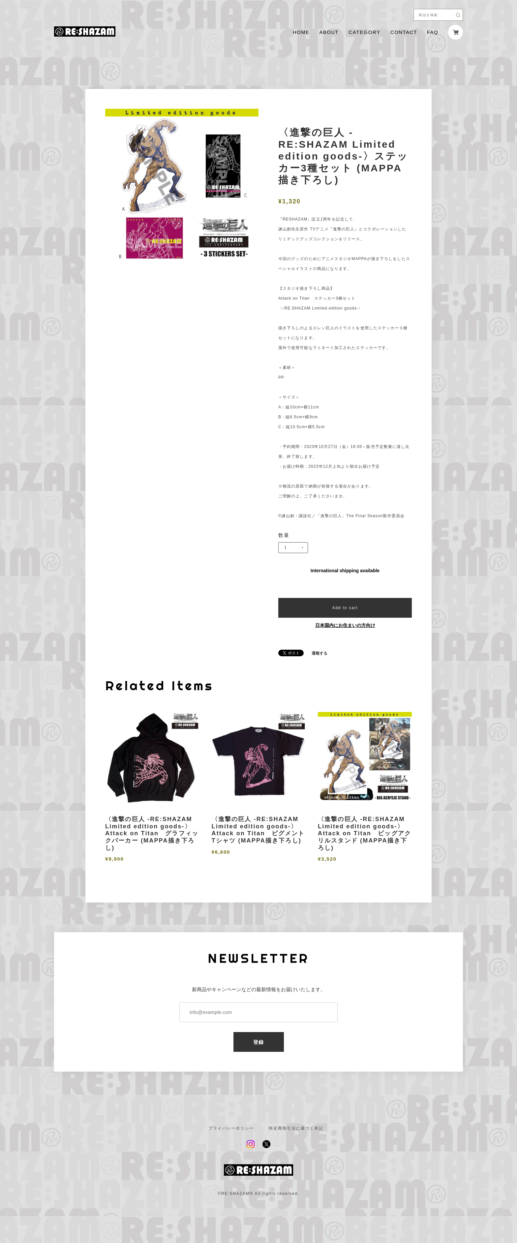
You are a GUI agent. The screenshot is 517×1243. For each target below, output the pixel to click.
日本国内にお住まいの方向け (345, 625)
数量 (284, 535)
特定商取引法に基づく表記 (296, 1128)
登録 (258, 1042)
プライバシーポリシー (231, 1128)
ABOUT (328, 32)
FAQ (432, 32)
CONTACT (403, 32)
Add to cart (345, 608)
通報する (319, 653)
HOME (301, 32)
